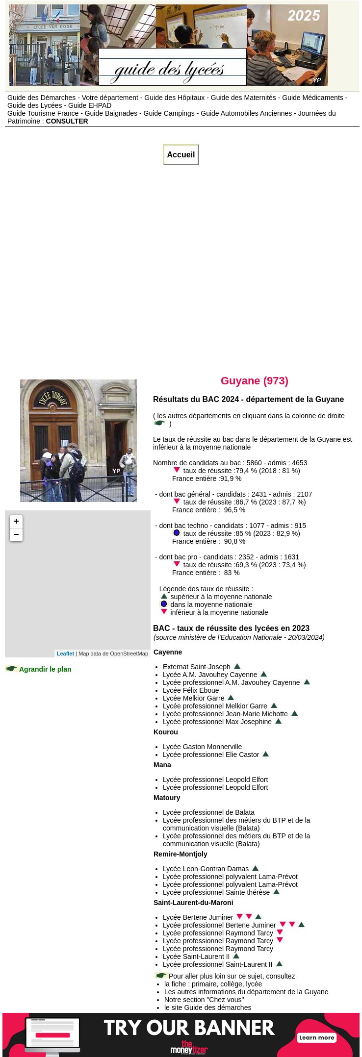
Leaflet (65, 653)
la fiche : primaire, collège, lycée (213, 984)
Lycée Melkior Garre (194, 698)
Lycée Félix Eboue (191, 690)
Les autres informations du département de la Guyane (246, 992)
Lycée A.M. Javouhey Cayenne (210, 675)
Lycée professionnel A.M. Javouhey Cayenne (231, 682)
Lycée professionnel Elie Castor (211, 754)
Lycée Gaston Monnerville (202, 747)
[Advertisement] (92, 270)
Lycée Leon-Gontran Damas (206, 869)
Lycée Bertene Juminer (198, 917)
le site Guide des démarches (207, 1007)
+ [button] (16, 522)
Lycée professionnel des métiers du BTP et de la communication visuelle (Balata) (236, 824)
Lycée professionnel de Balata (209, 812)
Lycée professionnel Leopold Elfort (215, 779)
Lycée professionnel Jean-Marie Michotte (225, 714)
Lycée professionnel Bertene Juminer (219, 925)
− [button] (16, 535)
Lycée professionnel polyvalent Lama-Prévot (230, 877)
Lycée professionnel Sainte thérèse (216, 892)
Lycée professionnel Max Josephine (217, 722)
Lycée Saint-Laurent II (196, 956)
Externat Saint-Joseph (197, 667)
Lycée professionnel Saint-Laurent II (218, 964)
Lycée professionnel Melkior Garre (215, 706)
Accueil (181, 155)
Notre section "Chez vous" (204, 1000)
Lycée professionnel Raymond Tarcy (218, 933)
